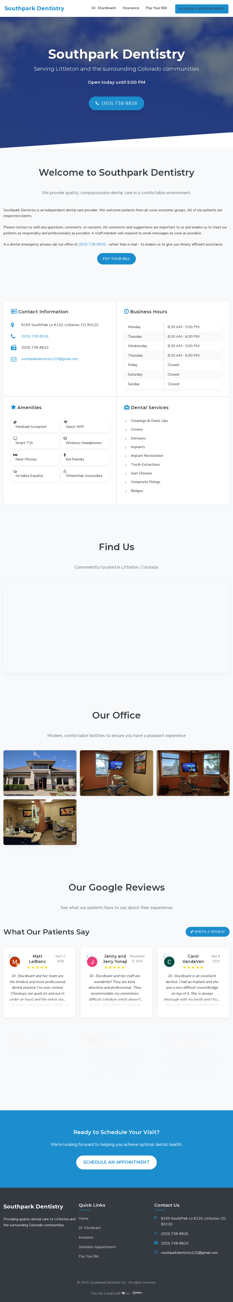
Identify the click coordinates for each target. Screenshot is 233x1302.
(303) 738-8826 (116, 103)
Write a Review (207, 924)
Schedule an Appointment (116, 1155)
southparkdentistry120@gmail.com (48, 356)
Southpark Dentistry (34, 8)
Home (84, 1210)
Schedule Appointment (202, 7)
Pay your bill (116, 258)
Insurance (130, 7)
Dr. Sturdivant (103, 7)
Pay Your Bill (155, 7)
